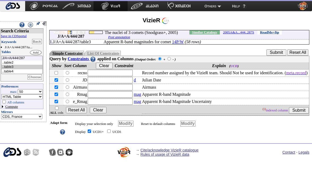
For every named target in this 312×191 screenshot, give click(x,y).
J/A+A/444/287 (22, 58)
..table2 (22, 62)
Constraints (82, 59)
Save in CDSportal (14, 36)
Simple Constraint (67, 53)
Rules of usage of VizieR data (164, 154)
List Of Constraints (103, 53)
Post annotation (119, 37)
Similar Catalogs (204, 32)
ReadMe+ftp (269, 32)
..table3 (22, 67)
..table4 (22, 71)
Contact (288, 152)
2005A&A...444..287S (238, 32)
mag (137, 94)
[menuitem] (12, 6)
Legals (303, 152)
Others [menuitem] (210, 6)
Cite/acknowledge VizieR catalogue (169, 150)
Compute (11, 106)
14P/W (178, 42)
